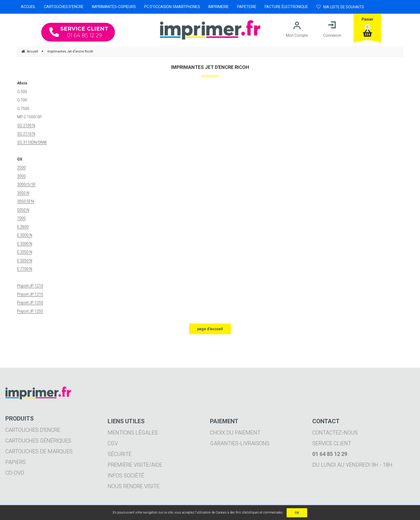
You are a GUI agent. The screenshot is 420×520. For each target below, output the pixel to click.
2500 (21, 167)
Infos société (126, 475)
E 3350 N (24, 252)
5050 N (23, 210)
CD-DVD (14, 473)
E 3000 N (24, 235)
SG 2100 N (26, 125)
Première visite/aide (135, 465)
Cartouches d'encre (32, 430)
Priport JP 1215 (30, 294)
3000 (21, 176)
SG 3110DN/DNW (32, 142)
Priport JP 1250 (30, 302)
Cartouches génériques (38, 440)
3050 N (23, 193)
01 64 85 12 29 (78, 32)
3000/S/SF (26, 184)
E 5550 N (24, 260)
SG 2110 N (26, 134)
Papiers (15, 462)
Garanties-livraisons (239, 443)
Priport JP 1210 (30, 286)
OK (297, 513)
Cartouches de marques (39, 451)
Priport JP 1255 (30, 311)
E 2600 (23, 227)
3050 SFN (25, 201)
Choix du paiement (235, 432)
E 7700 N (24, 269)
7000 (21, 218)
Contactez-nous (335, 432)
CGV (113, 443)
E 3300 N (24, 244)
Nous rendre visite (133, 486)
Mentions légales (133, 432)
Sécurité (120, 454)
